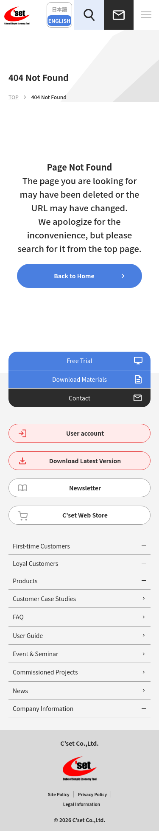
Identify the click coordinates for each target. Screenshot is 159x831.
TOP (13, 97)
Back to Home (74, 275)
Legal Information (81, 804)
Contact (79, 398)
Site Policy (59, 794)
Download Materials (79, 379)
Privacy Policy (92, 794)
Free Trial (79, 360)
